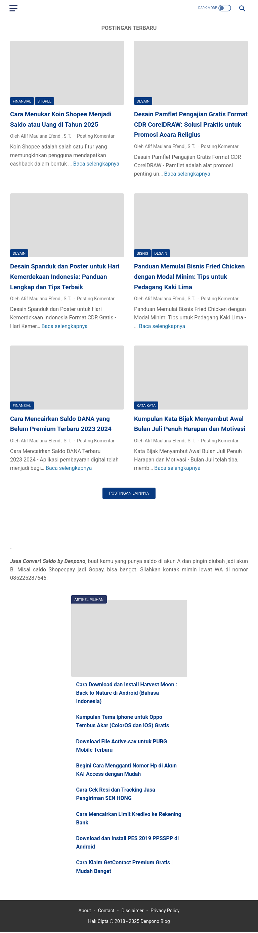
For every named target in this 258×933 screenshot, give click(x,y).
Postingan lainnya (129, 492)
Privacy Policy (164, 912)
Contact (106, 912)
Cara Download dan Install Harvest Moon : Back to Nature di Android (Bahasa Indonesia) (126, 693)
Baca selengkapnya (96, 164)
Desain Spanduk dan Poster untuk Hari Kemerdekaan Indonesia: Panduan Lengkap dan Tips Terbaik (66, 277)
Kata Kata (146, 405)
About (85, 912)
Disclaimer (132, 912)
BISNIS (142, 253)
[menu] (14, 8)
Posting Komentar (96, 136)
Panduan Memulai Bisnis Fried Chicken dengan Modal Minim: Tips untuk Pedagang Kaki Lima (190, 277)
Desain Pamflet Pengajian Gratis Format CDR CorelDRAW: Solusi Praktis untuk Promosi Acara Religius (190, 125)
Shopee (44, 102)
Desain (143, 102)
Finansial (22, 102)
